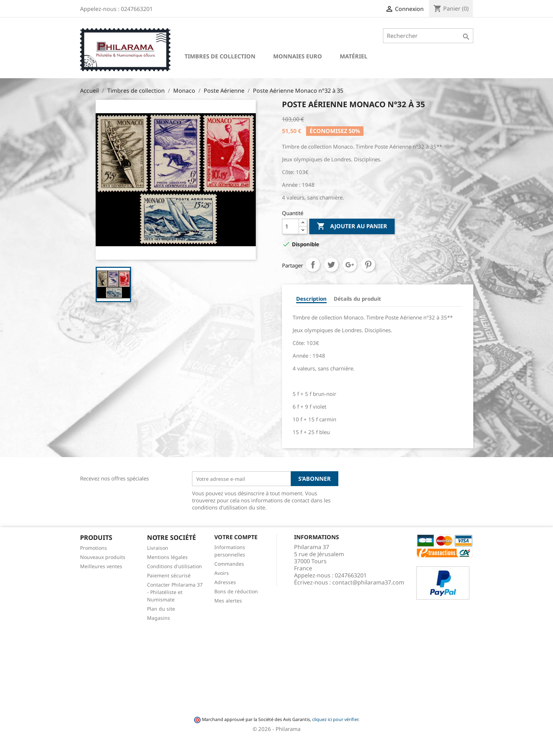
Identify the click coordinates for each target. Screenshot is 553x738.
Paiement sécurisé (169, 575)
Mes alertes (228, 600)
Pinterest (368, 265)
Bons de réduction (236, 591)
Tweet (331, 265)
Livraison (157, 547)
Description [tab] (311, 298)
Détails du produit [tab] (357, 298)
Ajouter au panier (352, 226)
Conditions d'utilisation (174, 566)
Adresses (225, 582)
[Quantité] (290, 226)
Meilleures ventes (101, 566)
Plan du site (161, 608)
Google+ (350, 265)
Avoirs (221, 573)
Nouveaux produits (102, 557)
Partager (313, 265)
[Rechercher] (428, 35)
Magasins (158, 618)
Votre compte (236, 537)
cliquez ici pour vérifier (335, 719)
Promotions (93, 547)
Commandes (229, 563)
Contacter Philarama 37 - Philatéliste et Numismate (175, 592)
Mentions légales (167, 557)
